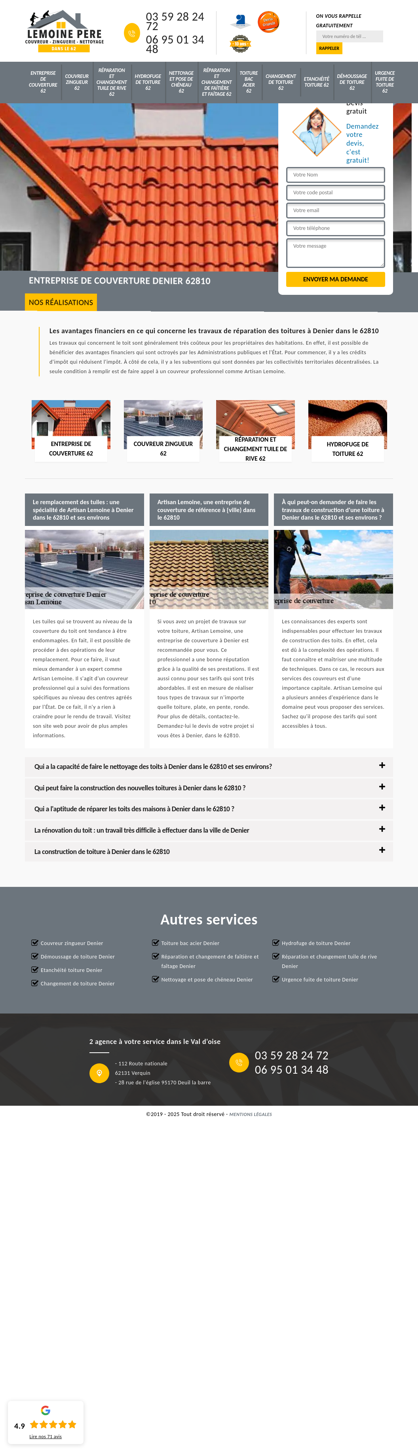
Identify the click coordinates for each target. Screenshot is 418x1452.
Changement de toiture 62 (281, 82)
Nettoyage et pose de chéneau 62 (181, 82)
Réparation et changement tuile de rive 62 (112, 82)
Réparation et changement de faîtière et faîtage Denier (210, 961)
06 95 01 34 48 (175, 44)
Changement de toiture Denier (78, 983)
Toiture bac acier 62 (249, 82)
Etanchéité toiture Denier (72, 970)
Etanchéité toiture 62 (316, 82)
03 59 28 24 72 (175, 21)
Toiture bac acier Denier (191, 943)
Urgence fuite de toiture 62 (385, 82)
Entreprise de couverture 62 (43, 82)
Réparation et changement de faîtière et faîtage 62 (216, 82)
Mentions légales (251, 1114)
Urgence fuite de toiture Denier (320, 979)
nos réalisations (61, 302)
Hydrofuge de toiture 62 (148, 82)
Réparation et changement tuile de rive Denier (329, 961)
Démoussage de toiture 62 (352, 82)
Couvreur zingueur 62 (76, 82)
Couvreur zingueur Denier (72, 943)
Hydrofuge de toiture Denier (316, 943)
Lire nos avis (45, 1436)
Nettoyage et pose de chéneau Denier (207, 979)
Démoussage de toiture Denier (78, 956)
